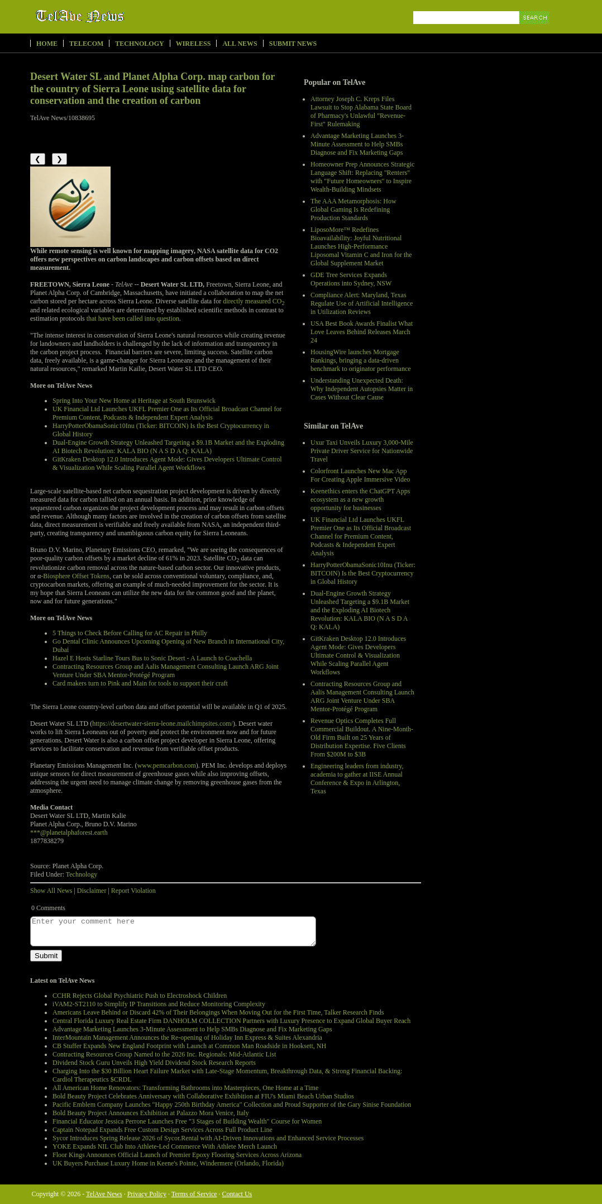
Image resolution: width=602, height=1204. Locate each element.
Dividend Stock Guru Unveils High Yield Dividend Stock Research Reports (154, 1063)
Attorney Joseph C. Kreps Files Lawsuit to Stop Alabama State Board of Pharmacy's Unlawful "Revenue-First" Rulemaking (361, 111)
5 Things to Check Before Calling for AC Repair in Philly (129, 633)
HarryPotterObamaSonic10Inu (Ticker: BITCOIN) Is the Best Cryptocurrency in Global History (362, 573)
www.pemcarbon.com (166, 765)
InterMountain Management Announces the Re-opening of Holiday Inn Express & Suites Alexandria (187, 1037)
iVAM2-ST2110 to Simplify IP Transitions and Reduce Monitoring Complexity (158, 1004)
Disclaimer (92, 890)
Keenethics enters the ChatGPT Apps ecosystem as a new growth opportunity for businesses (360, 499)
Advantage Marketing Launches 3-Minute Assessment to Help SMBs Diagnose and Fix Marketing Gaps (357, 144)
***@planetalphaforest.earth (69, 832)
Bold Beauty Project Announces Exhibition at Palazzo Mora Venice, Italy (150, 1113)
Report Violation (133, 890)
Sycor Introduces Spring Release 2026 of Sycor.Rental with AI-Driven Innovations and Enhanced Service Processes (208, 1138)
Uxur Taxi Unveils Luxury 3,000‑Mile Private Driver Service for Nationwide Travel (361, 451)
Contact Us (237, 1194)
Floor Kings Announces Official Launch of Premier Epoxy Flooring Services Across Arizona (177, 1155)
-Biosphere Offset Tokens (75, 576)
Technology (139, 43)
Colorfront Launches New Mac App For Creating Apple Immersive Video (360, 475)
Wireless (193, 43)
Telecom (86, 43)
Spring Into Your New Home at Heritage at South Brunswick (134, 400)
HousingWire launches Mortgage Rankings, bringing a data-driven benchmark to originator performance (360, 360)
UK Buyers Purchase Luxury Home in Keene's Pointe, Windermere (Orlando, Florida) (168, 1163)
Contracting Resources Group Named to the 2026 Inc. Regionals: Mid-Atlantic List (164, 1054)
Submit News (293, 43)
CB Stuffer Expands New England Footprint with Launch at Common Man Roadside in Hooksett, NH (189, 1046)
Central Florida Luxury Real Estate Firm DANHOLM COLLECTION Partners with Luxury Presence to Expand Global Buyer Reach (231, 1021)
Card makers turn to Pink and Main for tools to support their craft (140, 683)
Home (47, 43)
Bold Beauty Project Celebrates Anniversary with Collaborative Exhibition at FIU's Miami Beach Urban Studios (203, 1096)
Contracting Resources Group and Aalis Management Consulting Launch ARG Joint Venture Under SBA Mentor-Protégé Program (362, 696)
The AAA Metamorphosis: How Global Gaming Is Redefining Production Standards (353, 209)
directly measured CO (253, 301)
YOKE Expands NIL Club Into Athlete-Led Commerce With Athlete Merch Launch (164, 1146)
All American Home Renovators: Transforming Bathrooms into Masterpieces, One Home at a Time (185, 1088)
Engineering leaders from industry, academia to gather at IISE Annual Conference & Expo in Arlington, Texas (357, 778)
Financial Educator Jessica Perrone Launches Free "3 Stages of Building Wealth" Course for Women (187, 1121)
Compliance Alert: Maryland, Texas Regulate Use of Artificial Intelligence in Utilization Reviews (361, 303)
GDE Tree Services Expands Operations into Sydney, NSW (350, 279)
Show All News (51, 890)
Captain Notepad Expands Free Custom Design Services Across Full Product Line (162, 1130)
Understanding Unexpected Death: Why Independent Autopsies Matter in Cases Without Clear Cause (361, 389)
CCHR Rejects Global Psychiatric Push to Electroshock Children (139, 996)
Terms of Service (194, 1194)
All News (239, 43)
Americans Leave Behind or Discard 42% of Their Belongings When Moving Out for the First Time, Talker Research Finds (218, 1012)
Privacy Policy (146, 1194)
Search (535, 30)
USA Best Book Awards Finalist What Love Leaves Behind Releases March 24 (361, 332)
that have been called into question (133, 318)
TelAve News (112, 16)
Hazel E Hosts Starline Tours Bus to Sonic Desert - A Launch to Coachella (152, 658)
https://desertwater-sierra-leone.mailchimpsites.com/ (162, 723)
